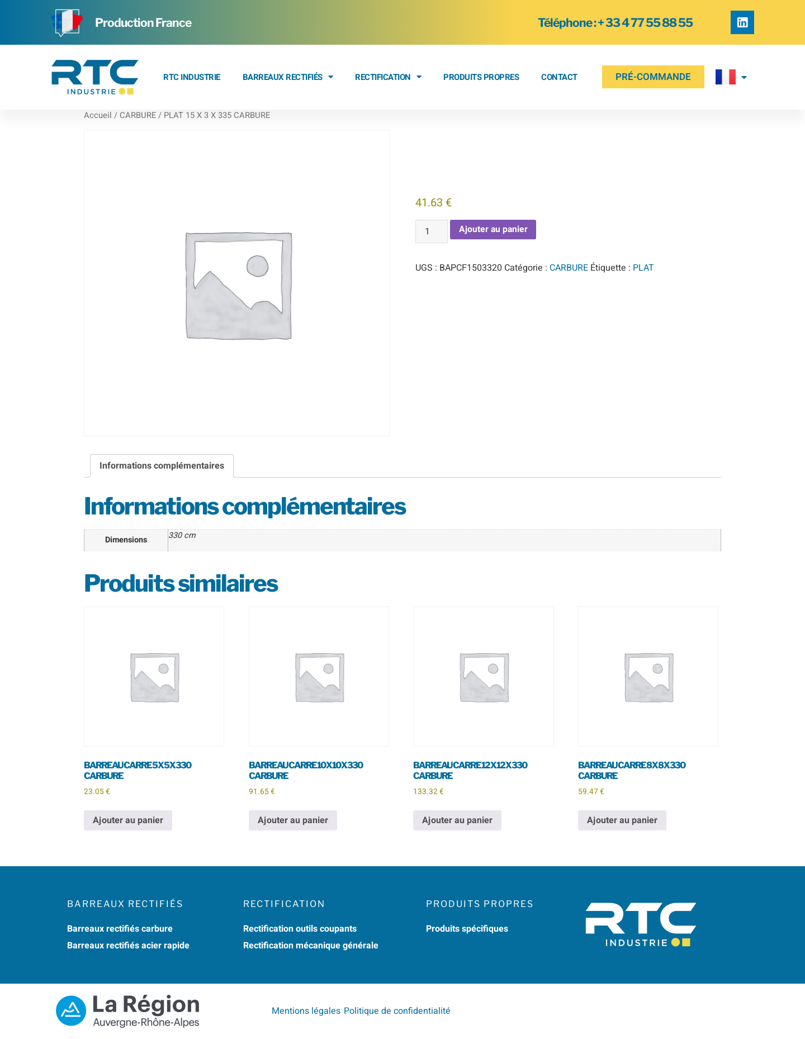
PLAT (643, 268)
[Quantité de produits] (431, 231)
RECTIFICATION (388, 77)
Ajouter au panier (494, 230)
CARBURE (138, 115)
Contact (559, 77)
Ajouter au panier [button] (128, 820)
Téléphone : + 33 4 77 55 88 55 (615, 23)
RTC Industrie (191, 77)
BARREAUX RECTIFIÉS (288, 77)
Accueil (98, 115)
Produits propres (481, 77)
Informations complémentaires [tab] (162, 466)
